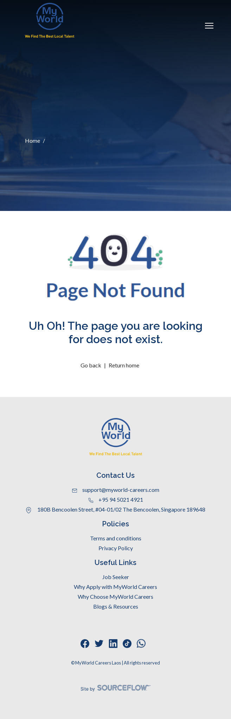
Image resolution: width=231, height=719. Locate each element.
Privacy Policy (115, 548)
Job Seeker (115, 576)
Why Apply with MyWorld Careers (115, 586)
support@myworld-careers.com (115, 489)
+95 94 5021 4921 (115, 499)
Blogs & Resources (115, 606)
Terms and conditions (115, 538)
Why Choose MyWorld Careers (115, 596)
